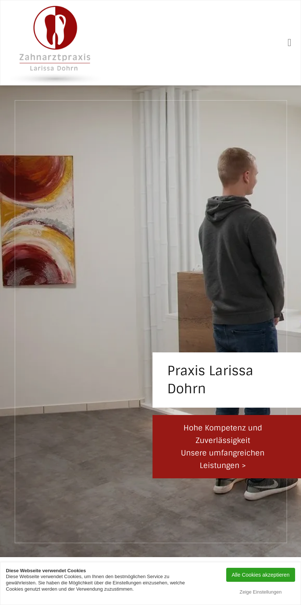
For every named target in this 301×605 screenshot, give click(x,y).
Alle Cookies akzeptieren (261, 575)
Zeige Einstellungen (260, 592)
